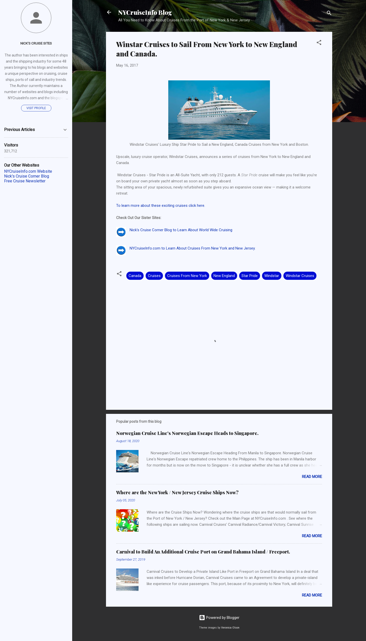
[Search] (329, 14)
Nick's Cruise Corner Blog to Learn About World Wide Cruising (181, 230)
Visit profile (36, 108)
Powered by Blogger (219, 617)
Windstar (271, 275)
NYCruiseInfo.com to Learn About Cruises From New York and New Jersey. (192, 248)
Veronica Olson (230, 627)
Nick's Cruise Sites (36, 43)
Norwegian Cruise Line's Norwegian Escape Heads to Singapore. (187, 433)
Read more (312, 476)
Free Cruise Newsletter (24, 181)
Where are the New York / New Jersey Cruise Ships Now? (177, 492)
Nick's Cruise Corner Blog (26, 176)
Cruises (154, 275)
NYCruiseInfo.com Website (28, 171)
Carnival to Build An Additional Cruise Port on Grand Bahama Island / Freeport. (203, 552)
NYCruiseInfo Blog (145, 12)
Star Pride (249, 275)
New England (224, 275)
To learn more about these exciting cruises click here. (160, 205)
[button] (319, 43)
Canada (135, 275)
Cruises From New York (187, 275)
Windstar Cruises (300, 275)
